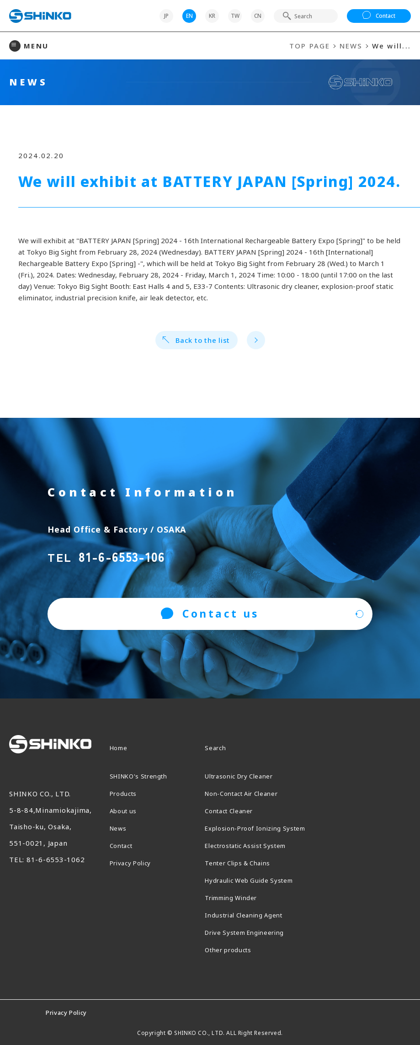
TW (235, 16)
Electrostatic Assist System (253, 845)
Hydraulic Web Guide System (256, 880)
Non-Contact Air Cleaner (248, 793)
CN (257, 16)
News (119, 827)
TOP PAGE (309, 45)
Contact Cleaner (233, 810)
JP (166, 16)
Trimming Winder (236, 897)
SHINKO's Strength (143, 775)
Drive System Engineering (251, 932)
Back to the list (196, 340)
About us (125, 810)
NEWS (351, 45)
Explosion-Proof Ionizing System (263, 827)
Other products (232, 949)
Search (217, 747)
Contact (378, 16)
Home (120, 747)
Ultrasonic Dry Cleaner (245, 775)
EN (189, 16)
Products (125, 793)
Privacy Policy (134, 862)
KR (212, 16)
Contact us (210, 613)
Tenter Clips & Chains (243, 862)
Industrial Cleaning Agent (250, 914)
